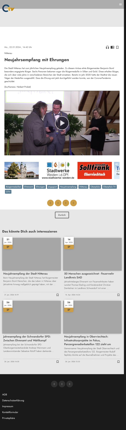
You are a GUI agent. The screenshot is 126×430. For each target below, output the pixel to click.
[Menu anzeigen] (120, 4)
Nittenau (83, 186)
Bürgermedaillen (13, 186)
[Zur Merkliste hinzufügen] (117, 47)
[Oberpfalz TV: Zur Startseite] (8, 8)
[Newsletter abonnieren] (54, 384)
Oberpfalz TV (109, 186)
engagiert (52, 186)
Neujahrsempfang (68, 186)
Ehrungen (40, 186)
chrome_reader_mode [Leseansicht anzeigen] (112, 47)
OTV (8, 191)
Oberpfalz (95, 186)
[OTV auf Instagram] (69, 384)
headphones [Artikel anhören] (107, 47)
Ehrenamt (28, 186)
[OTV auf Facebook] (62, 384)
